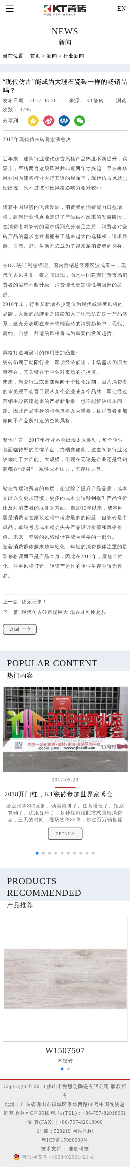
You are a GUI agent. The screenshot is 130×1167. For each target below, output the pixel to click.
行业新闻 (73, 56)
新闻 (52, 56)
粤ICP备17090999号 (65, 1140)
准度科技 (78, 1148)
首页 (35, 56)
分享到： (13, 120)
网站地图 (82, 1131)
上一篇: (25, 601)
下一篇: (54, 612)
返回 (20, 629)
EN (121, 8)
